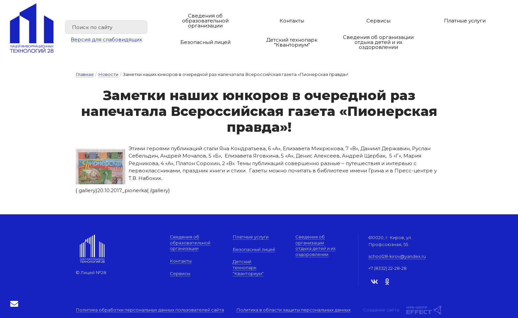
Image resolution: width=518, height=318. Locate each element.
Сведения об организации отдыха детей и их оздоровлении (378, 42)
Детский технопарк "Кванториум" (291, 42)
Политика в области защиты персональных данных (293, 310)
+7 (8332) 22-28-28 (387, 268)
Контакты (291, 21)
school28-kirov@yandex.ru (397, 256)
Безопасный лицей (205, 42)
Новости (108, 74)
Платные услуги (465, 21)
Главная (84, 74)
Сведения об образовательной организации (205, 21)
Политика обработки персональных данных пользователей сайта (150, 310)
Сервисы (378, 21)
